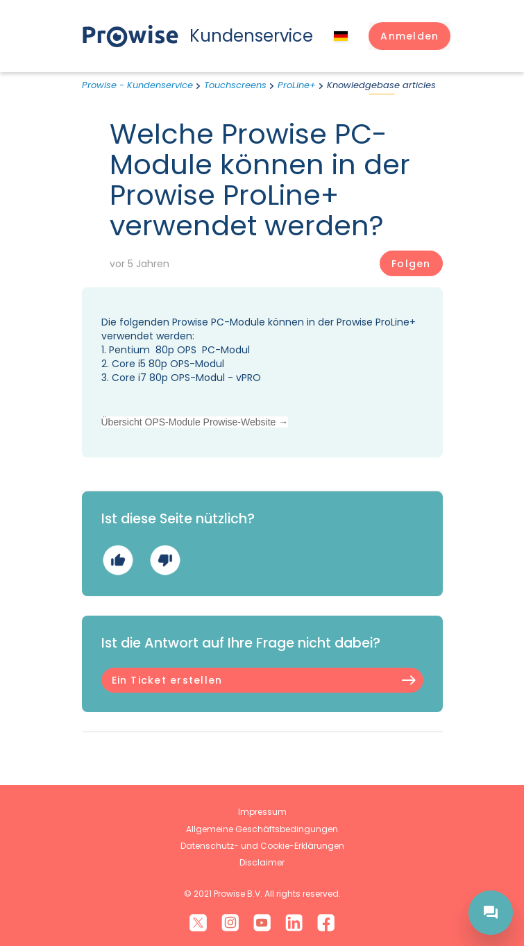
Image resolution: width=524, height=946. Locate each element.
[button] (409, 36)
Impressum (262, 812)
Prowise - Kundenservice (137, 85)
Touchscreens (235, 85)
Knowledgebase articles (381, 85)
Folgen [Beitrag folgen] (410, 264)
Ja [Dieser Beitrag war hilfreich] (118, 560)
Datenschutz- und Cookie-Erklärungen (262, 846)
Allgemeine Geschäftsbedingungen (262, 829)
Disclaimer (262, 862)
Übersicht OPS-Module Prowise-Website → (195, 422)
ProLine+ (297, 85)
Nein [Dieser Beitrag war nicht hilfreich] (165, 560)
